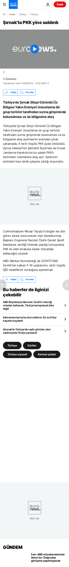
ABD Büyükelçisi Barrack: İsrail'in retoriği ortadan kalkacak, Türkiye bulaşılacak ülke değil (28, 305)
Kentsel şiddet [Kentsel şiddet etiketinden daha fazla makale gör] (47, 354)
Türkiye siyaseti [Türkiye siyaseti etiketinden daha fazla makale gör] (17, 354)
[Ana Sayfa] (4, 14)
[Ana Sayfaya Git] (13, 4)
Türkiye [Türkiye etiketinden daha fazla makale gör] (12, 345)
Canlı (60, 4)
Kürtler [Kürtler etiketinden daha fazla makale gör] (32, 345)
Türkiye (34, 14)
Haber (12, 14)
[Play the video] (34, 49)
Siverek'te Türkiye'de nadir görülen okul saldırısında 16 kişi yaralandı (27, 331)
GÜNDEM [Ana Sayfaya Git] (12, 547)
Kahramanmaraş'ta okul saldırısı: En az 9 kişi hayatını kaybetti (29, 319)
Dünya (23, 14)
